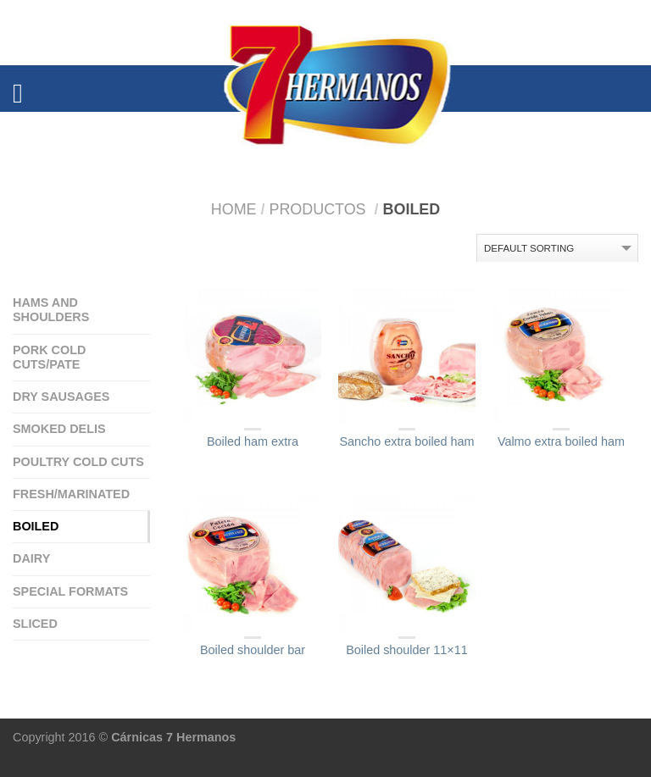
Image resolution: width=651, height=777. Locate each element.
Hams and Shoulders (51, 310)
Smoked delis (59, 429)
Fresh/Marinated (71, 494)
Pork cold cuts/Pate (49, 357)
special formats (70, 591)
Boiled (35, 526)
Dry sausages (61, 396)
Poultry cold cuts (78, 462)
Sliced (35, 623)
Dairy (31, 558)
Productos (317, 209)
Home (234, 209)
